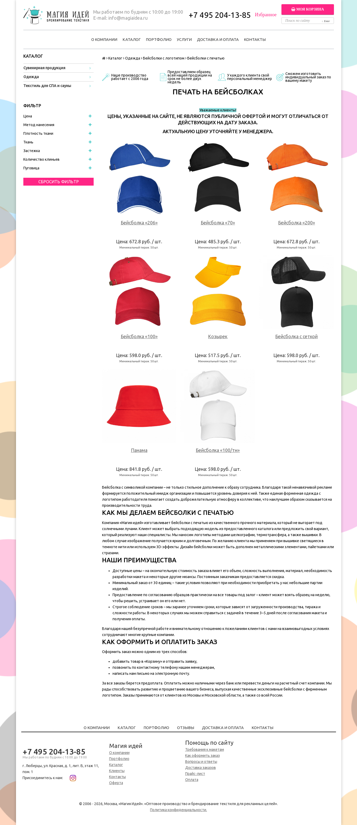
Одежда (31, 77)
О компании (104, 39)
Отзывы (185, 727)
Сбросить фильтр (58, 181)
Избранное (266, 14)
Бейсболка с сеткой (296, 336)
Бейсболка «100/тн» (218, 450)
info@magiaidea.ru (128, 17)
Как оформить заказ (202, 755)
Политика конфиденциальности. (178, 810)
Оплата (191, 780)
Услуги (184, 39)
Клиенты (117, 771)
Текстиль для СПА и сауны (47, 86)
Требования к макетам (204, 749)
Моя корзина (307, 9)
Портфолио (159, 39)
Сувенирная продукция (44, 68)
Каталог (131, 39)
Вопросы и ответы (201, 761)
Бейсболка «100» (139, 336)
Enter (326, 21)
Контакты (255, 39)
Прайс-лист (195, 774)
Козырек (217, 336)
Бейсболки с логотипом (163, 58)
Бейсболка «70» (218, 222)
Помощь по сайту (209, 742)
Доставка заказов (200, 767)
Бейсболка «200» (296, 222)
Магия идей (125, 745)
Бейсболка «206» (139, 222)
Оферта (116, 783)
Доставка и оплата (218, 39)
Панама (139, 450)
